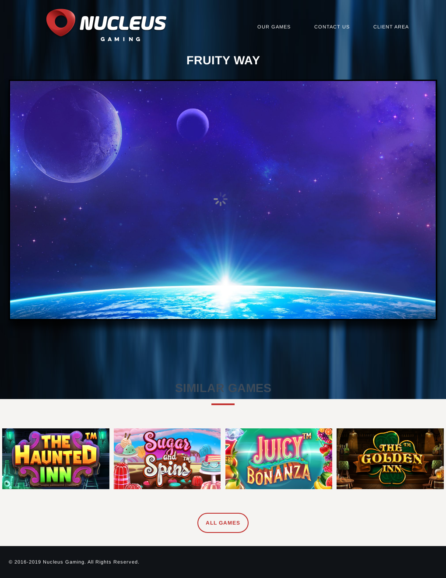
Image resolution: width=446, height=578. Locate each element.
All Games (223, 523)
